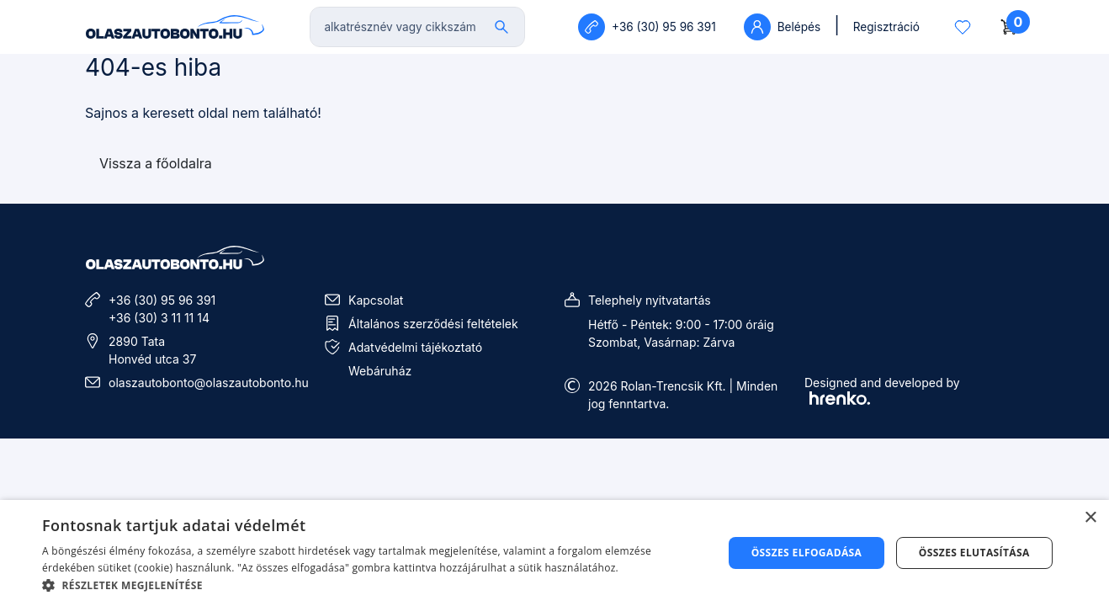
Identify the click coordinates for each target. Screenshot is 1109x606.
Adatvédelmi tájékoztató (415, 347)
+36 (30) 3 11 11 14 (159, 318)
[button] (372, 585)
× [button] (1090, 518)
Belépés (782, 26)
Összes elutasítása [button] (974, 552)
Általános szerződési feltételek (433, 323)
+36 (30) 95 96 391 (162, 300)
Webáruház (379, 371)
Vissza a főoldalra (155, 163)
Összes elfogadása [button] (806, 552)
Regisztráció (886, 27)
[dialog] (554, 553)
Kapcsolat (375, 300)
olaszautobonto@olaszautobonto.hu (209, 382)
